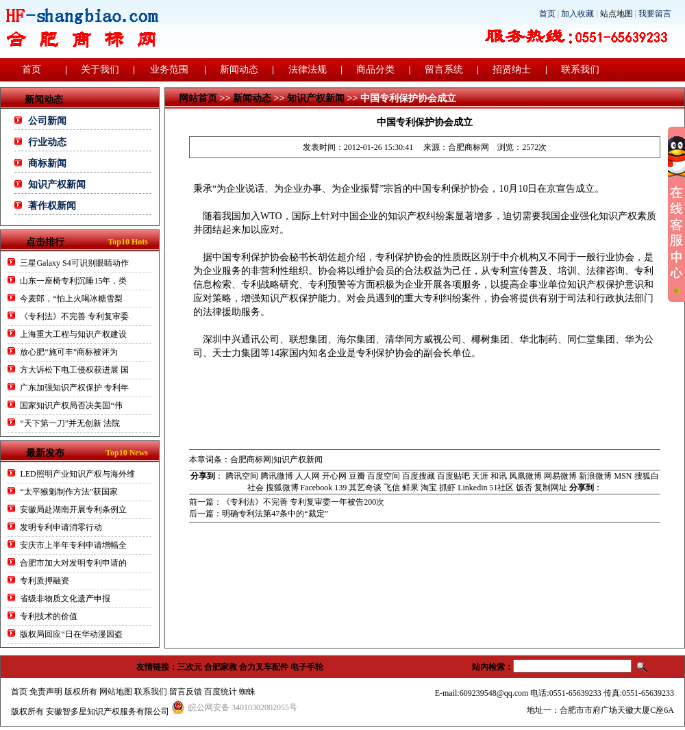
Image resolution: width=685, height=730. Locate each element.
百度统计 (220, 691)
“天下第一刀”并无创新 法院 (70, 423)
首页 (547, 13)
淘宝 (429, 487)
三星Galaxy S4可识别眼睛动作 (74, 263)
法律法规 (307, 69)
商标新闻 (47, 163)
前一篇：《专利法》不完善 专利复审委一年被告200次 (286, 502)
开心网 (334, 476)
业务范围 (169, 69)
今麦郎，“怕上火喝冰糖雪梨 (71, 298)
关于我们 (100, 69)
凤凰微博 (525, 476)
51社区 (501, 487)
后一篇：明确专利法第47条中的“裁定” (258, 513)
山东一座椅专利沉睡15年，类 (73, 281)
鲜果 (410, 487)
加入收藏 (577, 13)
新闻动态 (239, 69)
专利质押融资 (44, 581)
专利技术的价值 (48, 616)
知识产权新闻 (57, 184)
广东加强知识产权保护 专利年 (74, 387)
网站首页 (198, 98)
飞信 (392, 487)
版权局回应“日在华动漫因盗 (71, 634)
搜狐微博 (282, 487)
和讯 (498, 476)
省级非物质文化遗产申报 (65, 598)
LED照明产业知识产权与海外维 (77, 474)
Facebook (317, 487)
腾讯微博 (276, 476)
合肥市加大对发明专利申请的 (73, 563)
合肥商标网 (468, 147)
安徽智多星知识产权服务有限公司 (107, 711)
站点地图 (616, 13)
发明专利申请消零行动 (61, 527)
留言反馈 (185, 691)
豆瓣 (357, 476)
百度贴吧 (453, 476)
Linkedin (472, 487)
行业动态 (47, 142)
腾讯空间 (241, 476)
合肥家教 (220, 667)
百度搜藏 (418, 476)
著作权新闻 (52, 206)
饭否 (524, 487)
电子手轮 (306, 667)
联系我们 (580, 69)
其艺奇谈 (365, 487)
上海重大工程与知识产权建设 (73, 334)
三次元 (189, 667)
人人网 (307, 476)
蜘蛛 (247, 691)
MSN (623, 476)
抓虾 (447, 487)
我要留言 (654, 13)
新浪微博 (595, 476)
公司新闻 (47, 121)
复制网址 (550, 487)
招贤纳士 (512, 69)
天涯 (480, 476)
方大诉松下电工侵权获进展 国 (74, 370)
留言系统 (444, 69)
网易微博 (560, 476)
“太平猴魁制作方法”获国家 (69, 491)
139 (340, 487)
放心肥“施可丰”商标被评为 (69, 352)
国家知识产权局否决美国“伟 (71, 405)
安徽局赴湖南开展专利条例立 (73, 509)
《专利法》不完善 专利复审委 (74, 316)
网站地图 (115, 691)
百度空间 (383, 476)
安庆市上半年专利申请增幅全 (73, 545)
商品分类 (375, 69)
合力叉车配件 (263, 667)
